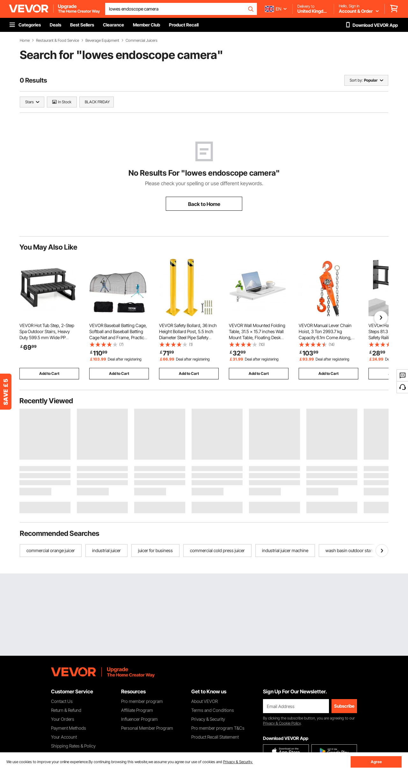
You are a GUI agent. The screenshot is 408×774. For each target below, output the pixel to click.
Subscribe (344, 706)
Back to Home (204, 204)
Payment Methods (68, 728)
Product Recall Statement (215, 737)
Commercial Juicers (141, 40)
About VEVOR (204, 701)
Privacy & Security (208, 719)
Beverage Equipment (102, 40)
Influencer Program (139, 719)
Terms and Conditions (212, 710)
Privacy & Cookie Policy (282, 723)
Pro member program (142, 701)
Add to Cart (49, 373)
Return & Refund (66, 710)
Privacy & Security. (238, 761)
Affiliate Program (137, 710)
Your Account (64, 737)
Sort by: (356, 80)
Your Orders (62, 719)
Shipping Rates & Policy (73, 745)
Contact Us (62, 701)
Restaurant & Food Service (57, 40)
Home (25, 40)
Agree (376, 761)
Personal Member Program (147, 728)
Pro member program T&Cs (217, 728)
